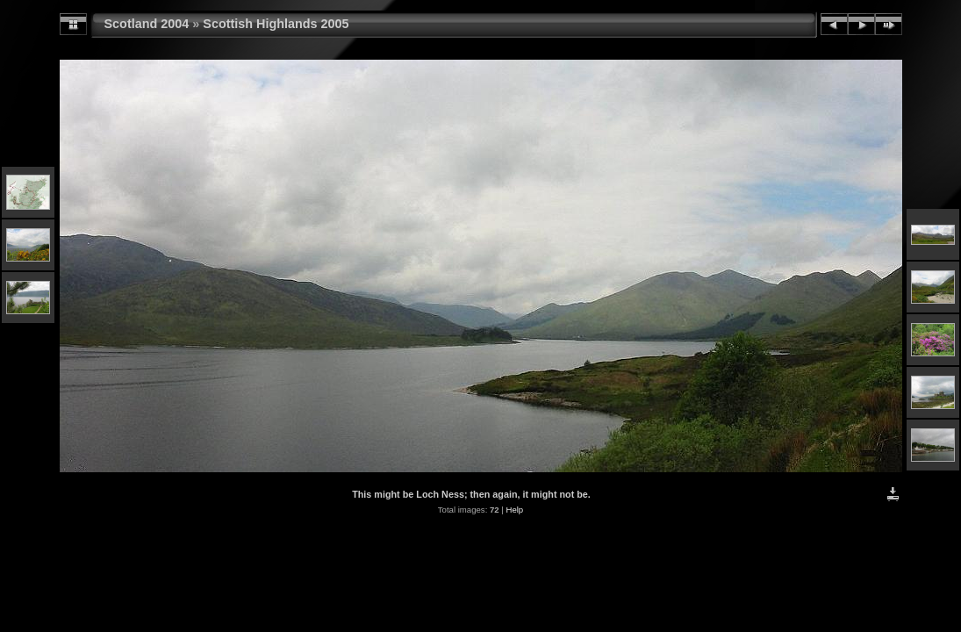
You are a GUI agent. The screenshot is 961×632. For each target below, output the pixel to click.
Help (514, 509)
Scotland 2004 (147, 24)
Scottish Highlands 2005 (275, 24)
